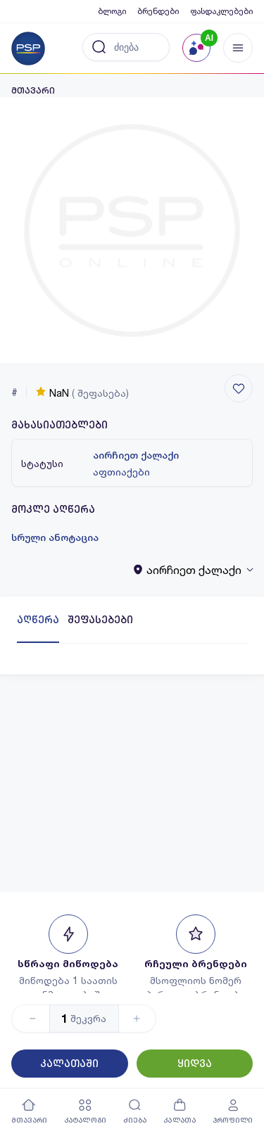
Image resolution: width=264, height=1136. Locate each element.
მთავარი (33, 91)
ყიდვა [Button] (194, 1063)
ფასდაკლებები (221, 11)
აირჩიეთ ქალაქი (136, 455)
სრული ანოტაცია (55, 537)
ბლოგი (112, 11)
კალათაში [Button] (69, 1063)
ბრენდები (158, 11)
